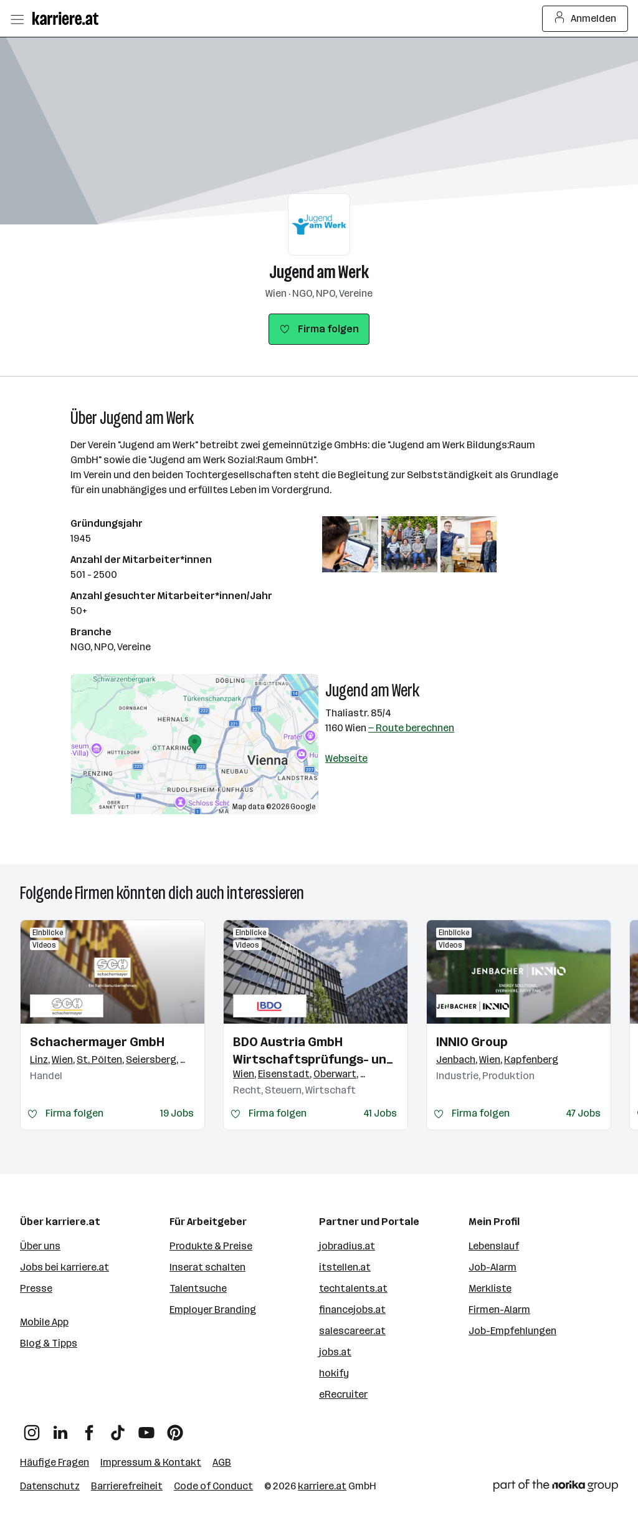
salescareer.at (352, 1331)
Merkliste (490, 1288)
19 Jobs (177, 1113)
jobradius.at (347, 1246)
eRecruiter (343, 1394)
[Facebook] (89, 1428)
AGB (221, 1462)
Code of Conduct (213, 1486)
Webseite (346, 758)
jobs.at (335, 1352)
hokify (334, 1373)
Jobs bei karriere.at (64, 1267)
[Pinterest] (175, 1428)
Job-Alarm (493, 1267)
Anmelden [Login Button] (585, 18)
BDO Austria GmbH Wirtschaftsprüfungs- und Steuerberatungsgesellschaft (315, 1051)
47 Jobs (583, 1113)
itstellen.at (345, 1267)
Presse (36, 1288)
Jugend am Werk (319, 272)
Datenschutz (50, 1486)
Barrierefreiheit (127, 1486)
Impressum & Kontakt (150, 1462)
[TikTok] (118, 1428)
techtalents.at (353, 1288)
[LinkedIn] (60, 1428)
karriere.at (322, 1486)
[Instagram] (32, 1428)
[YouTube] (146, 1428)
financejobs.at (352, 1309)
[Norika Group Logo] (555, 1487)
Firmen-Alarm (499, 1309)
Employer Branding (212, 1309)
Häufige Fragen (54, 1462)
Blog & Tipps (48, 1343)
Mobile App (44, 1322)
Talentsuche (198, 1288)
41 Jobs (380, 1113)
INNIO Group (472, 1041)
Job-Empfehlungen (512, 1331)
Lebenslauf (494, 1246)
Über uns (40, 1246)
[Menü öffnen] (16, 18)
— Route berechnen (411, 728)
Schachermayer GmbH (97, 1041)
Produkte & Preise (210, 1246)
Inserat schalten (207, 1267)
